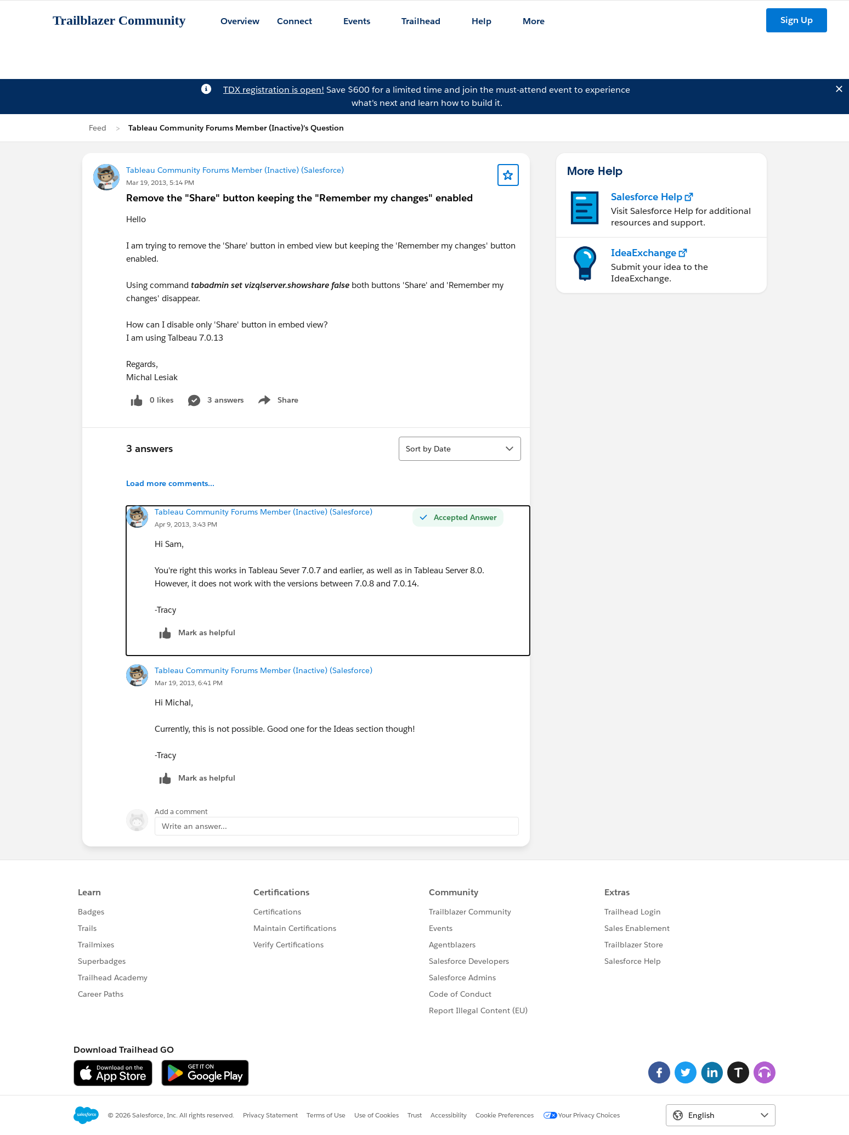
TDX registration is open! (273, 89)
